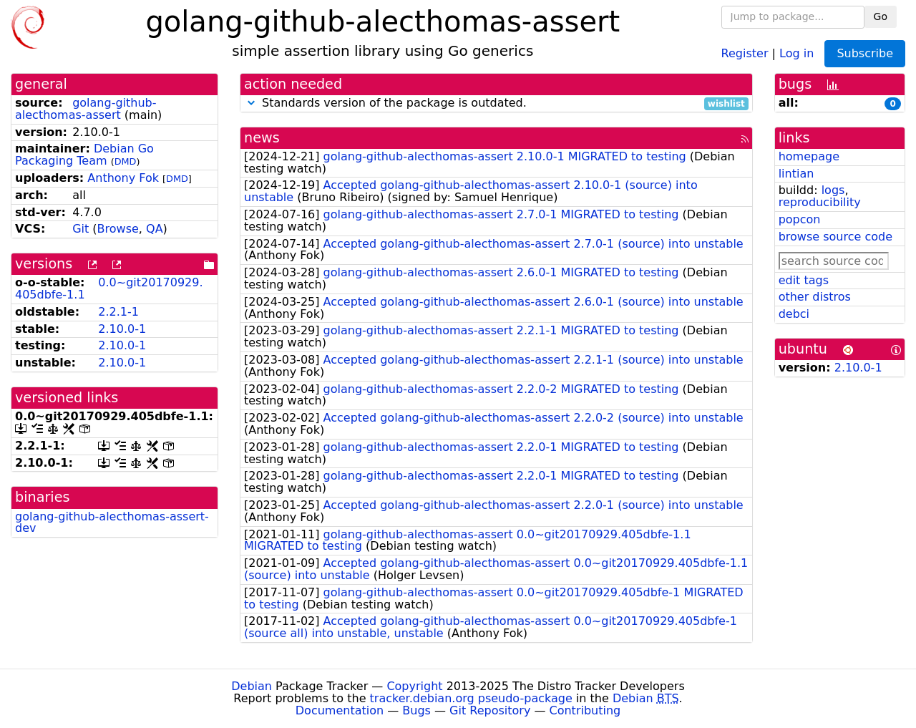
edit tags (804, 280)
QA (154, 229)
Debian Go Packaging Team (84, 155)
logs (833, 190)
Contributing (585, 710)
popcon (800, 219)
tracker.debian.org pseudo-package (471, 698)
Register (745, 52)
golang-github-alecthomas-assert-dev (112, 522)
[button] (251, 103)
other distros (815, 297)
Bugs (416, 710)
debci (794, 314)
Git (80, 229)
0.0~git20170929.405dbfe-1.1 (109, 288)
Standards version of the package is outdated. (496, 103)
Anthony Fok (123, 178)
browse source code (835, 236)
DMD (125, 161)
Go (880, 16)
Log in (796, 52)
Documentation (340, 710)
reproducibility (820, 202)
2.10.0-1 (122, 329)
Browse (118, 229)
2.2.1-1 (118, 312)
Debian (251, 686)
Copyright (414, 686)
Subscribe (865, 53)
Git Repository (489, 710)
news (262, 138)
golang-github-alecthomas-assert (86, 109)
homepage (809, 156)
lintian (796, 173)
